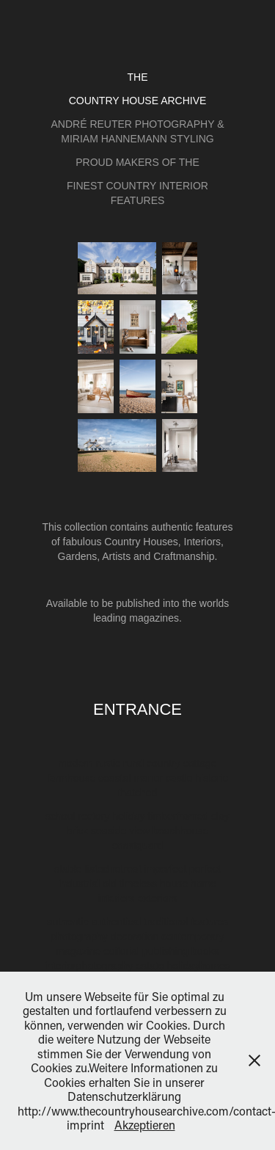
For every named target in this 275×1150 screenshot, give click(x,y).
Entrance (137, 709)
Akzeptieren (144, 1124)
